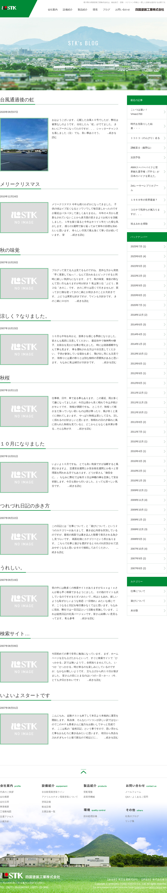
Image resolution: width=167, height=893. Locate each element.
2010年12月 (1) (139, 441)
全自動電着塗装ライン (53, 792)
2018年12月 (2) (139, 314)
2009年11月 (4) (139, 500)
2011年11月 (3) (139, 402)
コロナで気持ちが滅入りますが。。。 (145, 211)
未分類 (134, 610)
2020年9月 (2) (138, 285)
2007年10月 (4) (139, 548)
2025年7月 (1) (138, 246)
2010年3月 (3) (138, 461)
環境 (95, 9)
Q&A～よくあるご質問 (136, 796)
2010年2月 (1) (138, 470)
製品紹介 (83, 9)
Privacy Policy (139, 887)
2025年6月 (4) (138, 256)
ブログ (106, 9)
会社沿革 (4, 802)
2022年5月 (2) (138, 266)
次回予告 (135, 157)
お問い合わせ (122, 9)
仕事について (138, 591)
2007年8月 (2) (138, 568)
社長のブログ (132, 816)
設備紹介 (68, 9)
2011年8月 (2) (138, 422)
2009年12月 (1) (139, 490)
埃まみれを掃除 (139, 223)
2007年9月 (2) (138, 558)
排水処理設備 (90, 816)
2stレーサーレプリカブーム (144, 187)
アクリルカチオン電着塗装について (60, 796)
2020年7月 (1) (138, 305)
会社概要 (4, 796)
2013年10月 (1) (139, 353)
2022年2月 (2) (138, 275)
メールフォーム (133, 792)
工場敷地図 (5, 811)
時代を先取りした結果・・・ (142, 126)
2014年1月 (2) (138, 344)
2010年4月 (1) (138, 451)
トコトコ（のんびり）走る (145, 138)
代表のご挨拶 (7, 792)
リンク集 (129, 821)
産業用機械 (89, 796)
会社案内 (53, 9)
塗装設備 (46, 802)
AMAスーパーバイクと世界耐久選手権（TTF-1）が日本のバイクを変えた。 (145, 171)
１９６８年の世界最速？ (144, 199)
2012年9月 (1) (138, 373)
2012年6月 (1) (138, 383)
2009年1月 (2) (138, 519)
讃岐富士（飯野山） (142, 147)
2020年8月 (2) (138, 295)
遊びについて (138, 600)
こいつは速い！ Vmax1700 (140, 111)
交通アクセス (7, 816)
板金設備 (46, 806)
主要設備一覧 (48, 811)
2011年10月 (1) (139, 412)
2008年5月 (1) (138, 539)
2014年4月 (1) (138, 334)
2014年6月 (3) (138, 324)
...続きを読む (78, 234)
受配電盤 (88, 792)
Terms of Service (155, 887)
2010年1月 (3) (138, 480)
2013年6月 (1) (138, 363)
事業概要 (4, 806)
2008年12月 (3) (139, 529)
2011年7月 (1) (138, 431)
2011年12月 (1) (139, 392)
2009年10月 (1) (139, 509)
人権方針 (4, 821)
